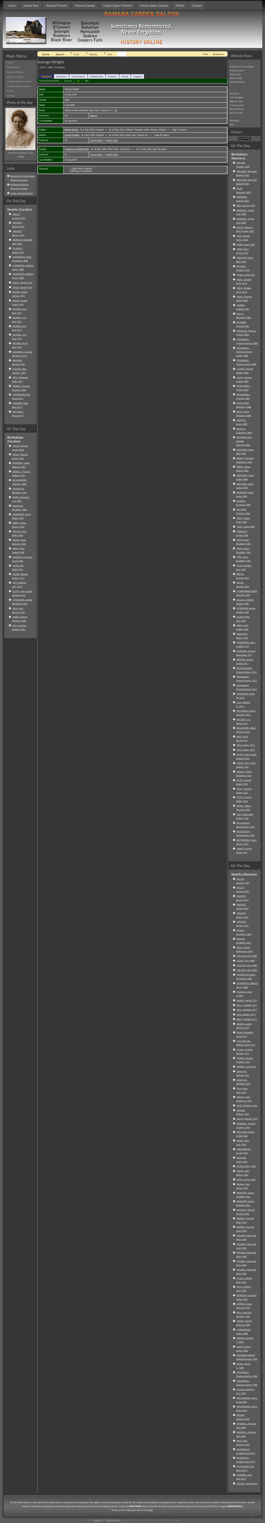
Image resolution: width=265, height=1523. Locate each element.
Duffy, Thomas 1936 (247, 1105)
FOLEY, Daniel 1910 (22, 282)
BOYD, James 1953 (246, 1179)
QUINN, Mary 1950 (246, 1166)
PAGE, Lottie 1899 (246, 526)
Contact (196, 5)
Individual (46, 76)
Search (60, 54)
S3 (74, 168)
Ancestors (61, 76)
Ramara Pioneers (56, 5)
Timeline (112, 76)
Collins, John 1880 (246, 960)
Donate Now (30, 5)
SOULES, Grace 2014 (247, 1483)
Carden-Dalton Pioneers (117, 5)
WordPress (98, 1520)
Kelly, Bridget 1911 (246, 1014)
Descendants (78, 76)
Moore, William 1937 (247, 1118)
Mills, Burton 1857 (246, 205)
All (78, 80)
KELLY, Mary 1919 (246, 745)
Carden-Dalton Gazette (154, 5)
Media (93, 54)
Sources (68, 80)
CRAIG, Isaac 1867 (246, 244)
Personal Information (49, 80)
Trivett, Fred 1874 (246, 274)
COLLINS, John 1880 (247, 955)
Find (76, 54)
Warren (93, 115)
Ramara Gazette (85, 5)
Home (12, 5)
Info (109, 54)
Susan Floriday (72, 135)
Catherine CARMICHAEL (77, 149)
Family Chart (112, 140)
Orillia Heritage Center (21, 193)
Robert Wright (71, 129)
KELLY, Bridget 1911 (247, 1005)
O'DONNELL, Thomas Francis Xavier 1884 (244, 351)
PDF (87, 80)
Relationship (96, 76)
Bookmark (218, 54)
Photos (180, 5)
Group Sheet (96, 140)
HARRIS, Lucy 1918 (246, 1066)
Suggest (137, 76)
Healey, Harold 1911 (247, 1000)
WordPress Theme (114, 1520)
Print (205, 54)
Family (124, 76)
